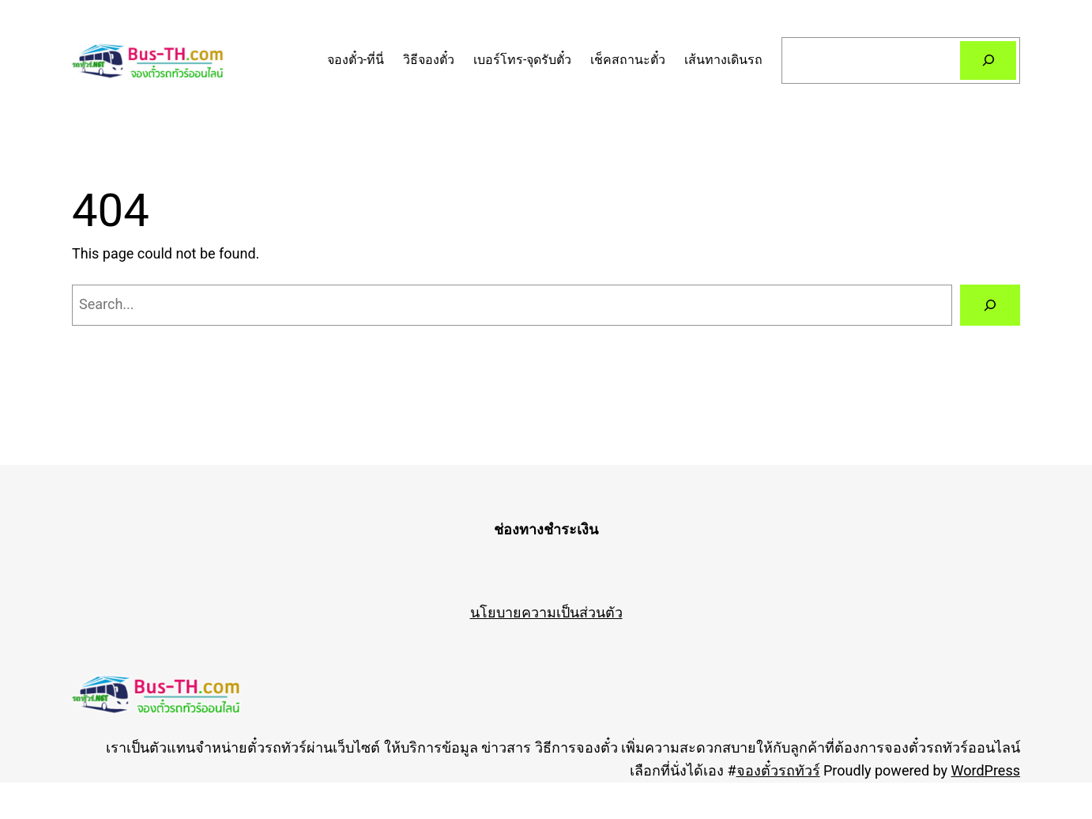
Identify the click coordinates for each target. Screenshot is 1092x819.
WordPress (985, 770)
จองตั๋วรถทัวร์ (778, 770)
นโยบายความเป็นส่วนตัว (546, 612)
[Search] (988, 60)
